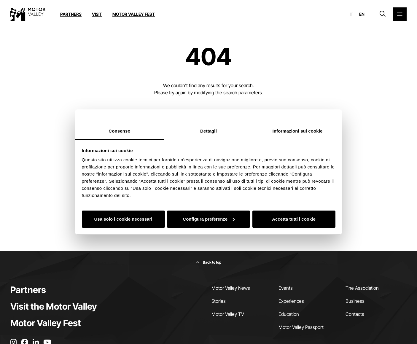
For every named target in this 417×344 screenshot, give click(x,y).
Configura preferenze (209, 219)
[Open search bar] (383, 14)
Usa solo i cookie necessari (123, 219)
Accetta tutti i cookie (294, 219)
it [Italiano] (351, 14)
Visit (97, 14)
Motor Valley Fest (133, 14)
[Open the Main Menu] (400, 14)
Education (288, 314)
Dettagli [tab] (208, 130)
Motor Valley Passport (301, 327)
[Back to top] (208, 262)
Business (355, 301)
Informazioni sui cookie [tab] (298, 130)
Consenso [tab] (119, 130)
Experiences (291, 301)
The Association (362, 288)
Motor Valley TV (227, 314)
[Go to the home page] (27, 14)
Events (285, 288)
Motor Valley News (230, 288)
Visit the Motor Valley (53, 306)
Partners (71, 14)
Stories (218, 301)
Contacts (355, 314)
